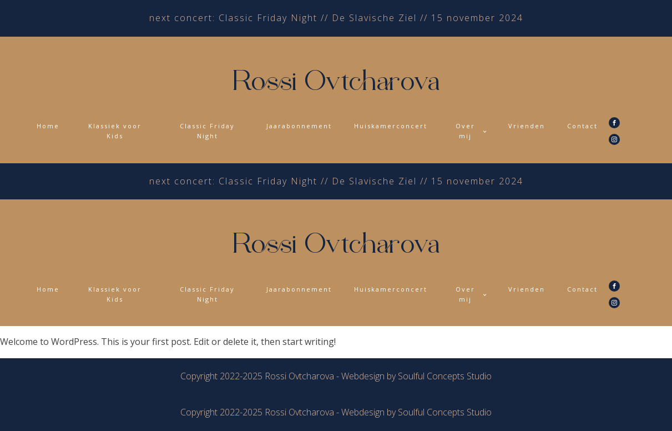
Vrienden (526, 126)
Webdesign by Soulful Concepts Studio (416, 376)
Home (48, 126)
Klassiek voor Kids (115, 131)
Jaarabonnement (299, 126)
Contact (582, 126)
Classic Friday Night (207, 131)
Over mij (465, 131)
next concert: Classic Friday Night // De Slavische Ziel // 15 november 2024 (336, 18)
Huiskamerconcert (390, 126)
